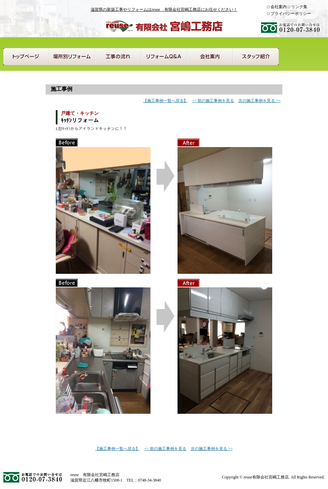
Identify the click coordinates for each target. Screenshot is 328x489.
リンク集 (299, 6)
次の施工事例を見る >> (259, 100)
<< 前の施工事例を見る (213, 100)
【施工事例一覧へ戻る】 (165, 100)
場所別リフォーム (72, 56)
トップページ (26, 56)
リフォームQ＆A (164, 56)
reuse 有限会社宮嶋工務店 (164, 26)
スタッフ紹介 (256, 56)
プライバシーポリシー (291, 13)
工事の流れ (118, 56)
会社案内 (279, 6)
